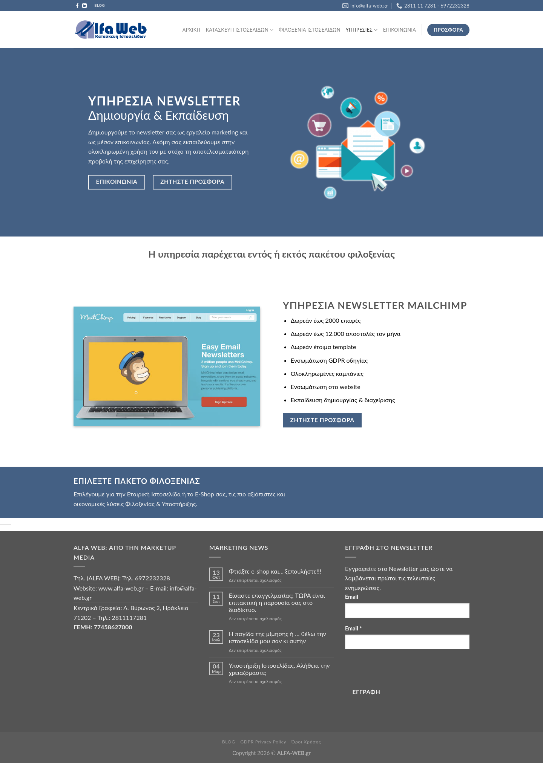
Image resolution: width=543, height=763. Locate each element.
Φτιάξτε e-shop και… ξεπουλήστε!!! (275, 571)
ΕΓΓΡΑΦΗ (366, 691)
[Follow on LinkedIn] (84, 6)
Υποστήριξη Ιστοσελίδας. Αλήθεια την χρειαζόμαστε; (279, 669)
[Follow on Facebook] (77, 6)
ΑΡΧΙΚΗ (192, 30)
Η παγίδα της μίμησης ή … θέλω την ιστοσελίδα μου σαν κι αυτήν (277, 637)
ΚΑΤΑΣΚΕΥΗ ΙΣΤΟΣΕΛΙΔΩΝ (240, 30)
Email (351, 597)
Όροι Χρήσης (306, 742)
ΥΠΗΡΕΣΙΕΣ (362, 30)
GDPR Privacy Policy (263, 742)
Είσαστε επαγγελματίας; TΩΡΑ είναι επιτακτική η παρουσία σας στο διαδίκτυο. (277, 602)
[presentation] (402, 670)
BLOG (228, 742)
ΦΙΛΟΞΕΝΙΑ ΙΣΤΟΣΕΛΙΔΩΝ (309, 30)
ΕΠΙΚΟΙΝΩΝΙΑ (399, 30)
